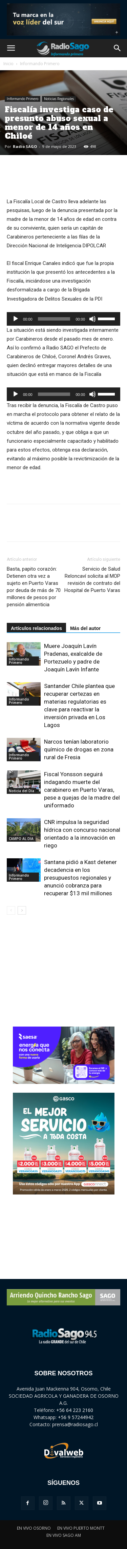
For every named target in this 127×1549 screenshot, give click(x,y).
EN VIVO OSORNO (34, 1528)
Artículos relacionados (36, 628)
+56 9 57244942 (75, 1417)
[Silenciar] (92, 318)
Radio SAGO (25, 146)
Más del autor (85, 628)
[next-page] (22, 910)
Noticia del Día (21, 790)
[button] (11, 48)
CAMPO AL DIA (21, 838)
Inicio (8, 63)
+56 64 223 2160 (74, 1410)
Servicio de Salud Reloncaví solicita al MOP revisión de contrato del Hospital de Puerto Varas (92, 579)
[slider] (54, 319)
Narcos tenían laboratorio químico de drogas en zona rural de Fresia (78, 749)
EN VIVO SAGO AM (63, 1535)
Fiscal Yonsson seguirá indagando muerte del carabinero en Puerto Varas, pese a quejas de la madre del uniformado (82, 790)
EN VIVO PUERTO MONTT (81, 1528)
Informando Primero (40, 63)
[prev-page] (11, 910)
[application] (63, 319)
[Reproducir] (15, 318)
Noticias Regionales (59, 98)
